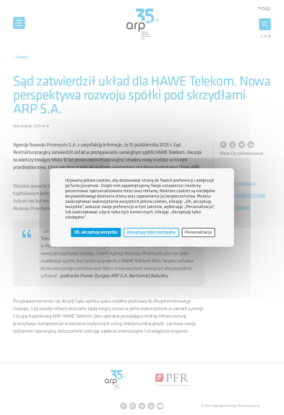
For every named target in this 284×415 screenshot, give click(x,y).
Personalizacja (198, 232)
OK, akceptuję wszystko (95, 232)
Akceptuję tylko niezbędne (151, 232)
